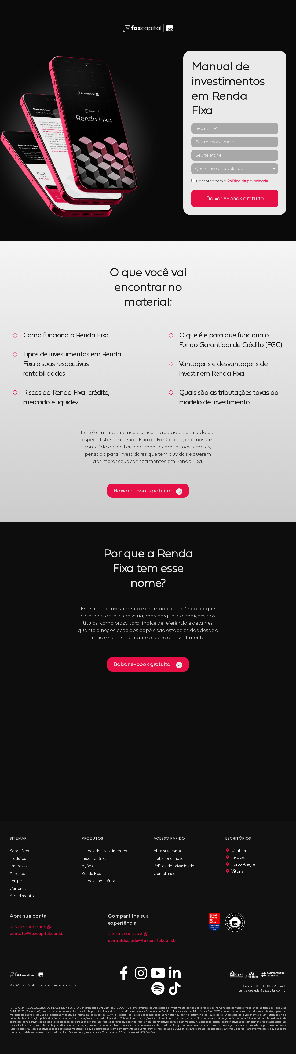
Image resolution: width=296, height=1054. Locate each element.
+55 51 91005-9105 (28, 927)
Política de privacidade (247, 181)
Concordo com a (232, 181)
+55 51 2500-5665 (125, 934)
